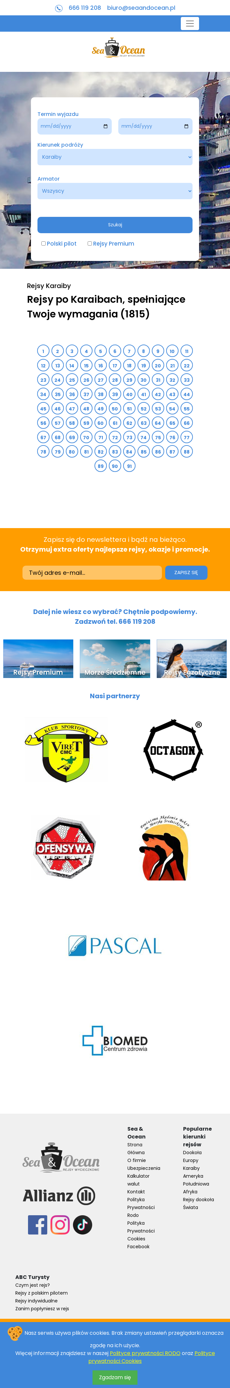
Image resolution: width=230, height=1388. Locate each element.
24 (57, 380)
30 (143, 380)
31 (158, 380)
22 (187, 366)
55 (187, 409)
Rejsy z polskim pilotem (41, 1293)
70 (86, 437)
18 (129, 366)
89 (101, 466)
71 (100, 437)
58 (72, 423)
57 (58, 423)
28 (115, 380)
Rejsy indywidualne (36, 1301)
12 (43, 366)
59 (86, 423)
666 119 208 (85, 8)
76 (172, 437)
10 (172, 351)
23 (43, 380)
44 (186, 394)
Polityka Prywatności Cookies (141, 1231)
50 (115, 409)
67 (43, 437)
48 (86, 409)
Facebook (138, 1246)
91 (129, 466)
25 (72, 380)
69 (72, 437)
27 (101, 380)
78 (43, 452)
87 (172, 452)
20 (158, 366)
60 (100, 423)
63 (144, 423)
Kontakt (136, 1191)
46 (57, 409)
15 (86, 366)
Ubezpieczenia (143, 1168)
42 (158, 394)
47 (72, 409)
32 (172, 380)
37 (86, 394)
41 (143, 394)
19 (143, 366)
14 (72, 366)
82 (101, 452)
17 (115, 366)
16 (100, 366)
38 (101, 394)
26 (86, 380)
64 (158, 423)
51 (129, 409)
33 (187, 380)
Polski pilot (62, 244)
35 (58, 394)
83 (115, 452)
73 (129, 437)
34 (43, 394)
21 (172, 366)
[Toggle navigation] (190, 23)
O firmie (136, 1160)
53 (158, 409)
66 (187, 423)
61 (115, 423)
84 (129, 452)
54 (172, 409)
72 (115, 437)
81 (86, 452)
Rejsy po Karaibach (74, 299)
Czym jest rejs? (32, 1285)
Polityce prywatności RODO (145, 1353)
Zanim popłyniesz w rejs (42, 1308)
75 (158, 437)
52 (144, 409)
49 (100, 409)
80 (72, 452)
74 (143, 437)
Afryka (190, 1191)
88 (187, 452)
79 (58, 452)
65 (172, 423)
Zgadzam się (115, 1377)
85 (144, 452)
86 (158, 452)
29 (129, 380)
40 (129, 394)
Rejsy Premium (113, 244)
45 (43, 409)
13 (57, 366)
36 (72, 394)
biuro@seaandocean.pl (141, 8)
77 (187, 437)
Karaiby (191, 1168)
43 (172, 394)
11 (187, 351)
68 (58, 437)
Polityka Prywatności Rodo (141, 1207)
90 (115, 466)
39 (115, 394)
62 (129, 423)
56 (43, 423)
